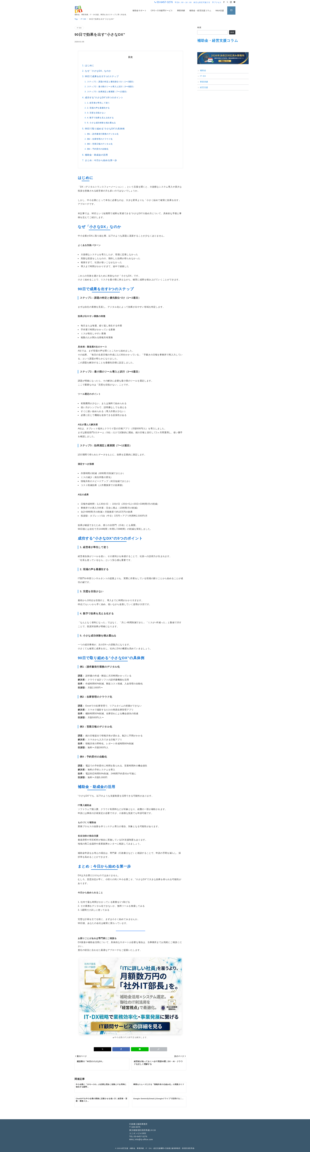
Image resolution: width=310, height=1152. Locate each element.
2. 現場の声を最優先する (98, 108)
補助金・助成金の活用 (96, 155)
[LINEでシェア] (140, 1049)
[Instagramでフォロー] (231, 2)
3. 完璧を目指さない (96, 113)
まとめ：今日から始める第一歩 (101, 160)
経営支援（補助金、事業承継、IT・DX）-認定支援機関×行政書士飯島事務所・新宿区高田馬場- (158, 1148)
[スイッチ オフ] (231, 10)
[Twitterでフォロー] (227, 2)
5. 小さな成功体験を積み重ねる (101, 123)
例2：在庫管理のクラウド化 (99, 139)
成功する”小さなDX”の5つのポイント (104, 97)
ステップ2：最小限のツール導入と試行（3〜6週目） (111, 86)
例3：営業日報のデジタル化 (99, 144)
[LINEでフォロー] (234, 2)
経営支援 (204, 87)
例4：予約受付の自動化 (98, 149)
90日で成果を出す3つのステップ (102, 76)
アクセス (216, 2)
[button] (158, 1049)
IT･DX (79, 28)
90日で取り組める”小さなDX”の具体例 (105, 128)
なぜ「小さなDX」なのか (98, 71)
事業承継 (204, 82)
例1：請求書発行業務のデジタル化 (103, 134)
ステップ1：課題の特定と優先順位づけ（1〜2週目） (111, 82)
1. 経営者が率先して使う (98, 103)
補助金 (203, 70)
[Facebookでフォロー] (224, 2)
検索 (199, 27)
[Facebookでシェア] (121, 1049)
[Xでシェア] (102, 1049)
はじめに (89, 65)
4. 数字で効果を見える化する (100, 118)
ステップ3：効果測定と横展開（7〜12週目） (107, 91)
